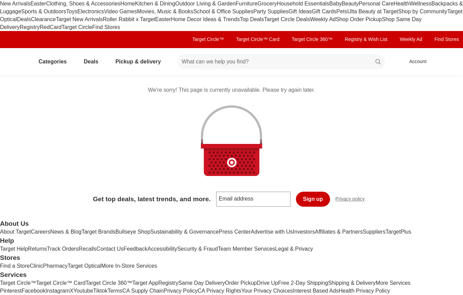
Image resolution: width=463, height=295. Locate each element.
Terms (114, 291)
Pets (342, 11)
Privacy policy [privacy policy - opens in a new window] (352, 199)
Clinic (36, 266)
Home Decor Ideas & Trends (205, 19)
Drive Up (267, 283)
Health (401, 3)
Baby (335, 3)
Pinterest (10, 291)
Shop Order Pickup (359, 19)
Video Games (120, 11)
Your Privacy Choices (267, 291)
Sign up (313, 199)
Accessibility (162, 249)
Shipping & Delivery (352, 283)
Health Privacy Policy (364, 291)
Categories (55, 61)
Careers (40, 232)
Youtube (83, 291)
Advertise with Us (272, 232)
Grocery (267, 3)
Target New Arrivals (79, 19)
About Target (15, 232)
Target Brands (98, 232)
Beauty (350, 3)
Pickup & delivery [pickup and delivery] (140, 61)
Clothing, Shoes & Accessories (83, 3)
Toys (71, 11)
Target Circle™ (208, 39)
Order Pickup (241, 283)
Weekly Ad (322, 19)
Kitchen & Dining (155, 3)
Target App (145, 283)
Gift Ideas (300, 11)
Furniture (246, 3)
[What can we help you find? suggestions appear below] (281, 61)
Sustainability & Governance (184, 232)
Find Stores (106, 27)
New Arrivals (15, 3)
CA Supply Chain (143, 291)
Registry (30, 27)
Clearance (43, 19)
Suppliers (374, 232)
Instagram (57, 291)
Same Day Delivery (201, 283)
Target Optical (84, 266)
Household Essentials (303, 3)
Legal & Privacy (294, 249)
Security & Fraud (197, 249)
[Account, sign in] (414, 61)
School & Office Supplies (223, 11)
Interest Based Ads (316, 291)
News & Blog (65, 232)
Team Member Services (246, 249)
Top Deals (252, 19)
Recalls (87, 249)
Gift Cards (324, 11)
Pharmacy (55, 266)
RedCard (50, 27)
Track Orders (63, 249)
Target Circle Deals (287, 19)
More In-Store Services (129, 266)
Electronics (90, 11)
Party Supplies (270, 11)
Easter (38, 3)
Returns (37, 249)
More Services (393, 283)
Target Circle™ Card (258, 39)
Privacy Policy (181, 291)
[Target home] (15, 62)
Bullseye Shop (133, 232)
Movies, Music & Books (165, 11)
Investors (304, 232)
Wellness (420, 3)
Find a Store (15, 266)
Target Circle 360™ (312, 39)
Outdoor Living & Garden (205, 3)
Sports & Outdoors (43, 11)
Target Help (14, 249)
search (378, 62)
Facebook (33, 291)
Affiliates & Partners (339, 232)
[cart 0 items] (448, 61)
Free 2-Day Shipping (303, 283)
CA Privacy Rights (219, 291)
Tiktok (100, 291)
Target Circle (77, 27)
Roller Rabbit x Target (129, 19)
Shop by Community (422, 11)
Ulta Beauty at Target (372, 11)
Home (127, 3)
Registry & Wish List (366, 39)
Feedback (135, 249)
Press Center (235, 232)
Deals (24, 19)
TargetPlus (399, 232)
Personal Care (376, 3)
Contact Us (109, 249)
